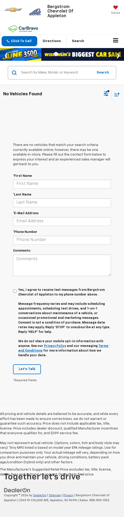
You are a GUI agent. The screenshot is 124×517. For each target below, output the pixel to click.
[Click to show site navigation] (116, 41)
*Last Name (22, 194)
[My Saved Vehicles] (115, 10)
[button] (19, 41)
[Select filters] (106, 94)
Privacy (68, 495)
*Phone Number (25, 232)
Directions (52, 41)
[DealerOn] (17, 490)
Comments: (22, 250)
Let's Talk (27, 369)
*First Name (22, 176)
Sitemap (55, 495)
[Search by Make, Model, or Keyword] (56, 72)
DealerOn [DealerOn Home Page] (39, 495)
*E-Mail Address (26, 213)
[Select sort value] (115, 94)
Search (103, 72)
